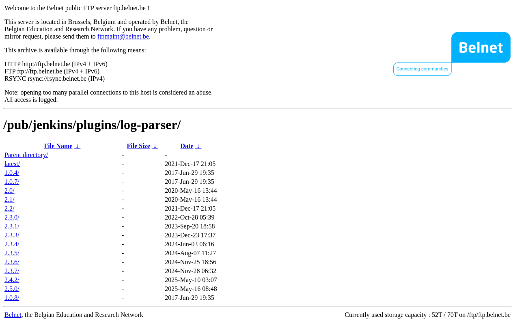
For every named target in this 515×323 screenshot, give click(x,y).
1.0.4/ (11, 172)
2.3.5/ (11, 253)
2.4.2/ (11, 279)
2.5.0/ (11, 288)
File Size (138, 145)
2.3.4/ (11, 244)
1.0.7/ (11, 181)
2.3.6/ (11, 261)
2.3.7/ (11, 270)
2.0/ (9, 190)
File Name (58, 145)
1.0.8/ (11, 297)
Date (187, 145)
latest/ (12, 163)
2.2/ (9, 208)
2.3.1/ (11, 226)
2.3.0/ (11, 217)
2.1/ (9, 199)
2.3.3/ (11, 235)
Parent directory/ (26, 154)
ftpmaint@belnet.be (123, 36)
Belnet (13, 314)
